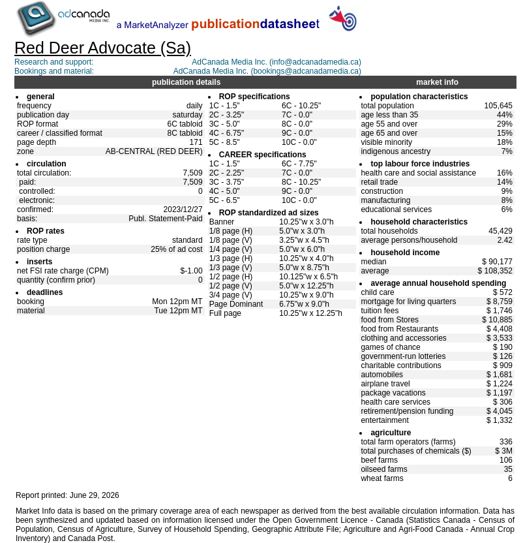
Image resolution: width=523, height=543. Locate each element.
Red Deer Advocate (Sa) (102, 48)
